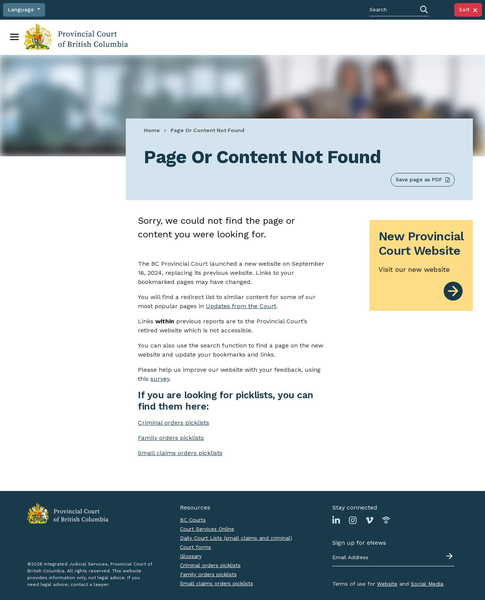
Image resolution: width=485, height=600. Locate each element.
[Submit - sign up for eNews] (450, 556)
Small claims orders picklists (180, 453)
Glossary (191, 556)
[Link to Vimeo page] (369, 520)
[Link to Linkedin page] (336, 520)
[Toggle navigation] (14, 37)
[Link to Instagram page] (353, 520)
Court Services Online (207, 529)
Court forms (195, 547)
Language (22, 9)
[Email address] (393, 557)
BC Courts (193, 520)
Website (387, 584)
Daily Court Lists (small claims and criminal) (236, 538)
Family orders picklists (208, 574)
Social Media (427, 584)
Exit (468, 9)
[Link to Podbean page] (386, 520)
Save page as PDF (423, 179)
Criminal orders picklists (210, 565)
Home (152, 130)
